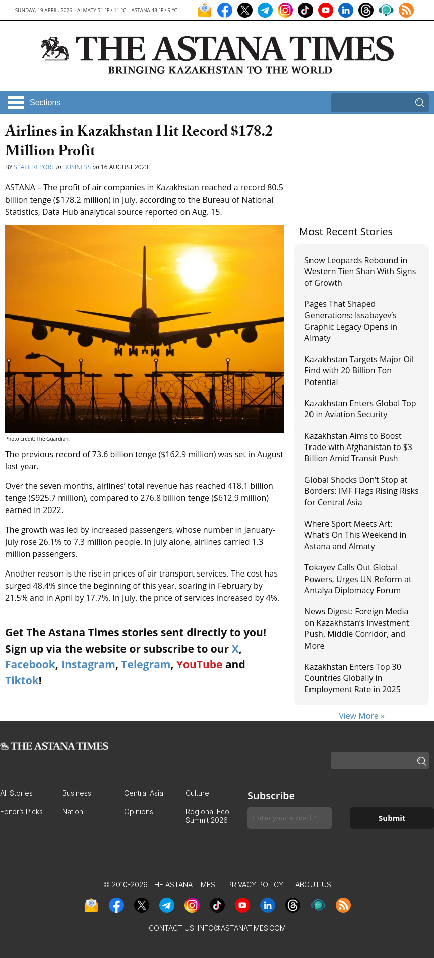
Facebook (30, 664)
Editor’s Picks (21, 811)
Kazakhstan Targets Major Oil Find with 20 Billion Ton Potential (359, 371)
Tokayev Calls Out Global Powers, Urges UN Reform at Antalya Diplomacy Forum (358, 579)
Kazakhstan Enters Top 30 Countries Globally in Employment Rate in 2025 (352, 678)
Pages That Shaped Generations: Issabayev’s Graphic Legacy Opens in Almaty (350, 320)
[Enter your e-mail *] (289, 818)
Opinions (138, 811)
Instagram (88, 664)
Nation (72, 811)
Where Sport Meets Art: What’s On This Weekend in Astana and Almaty (355, 535)
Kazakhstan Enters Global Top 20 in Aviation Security (360, 409)
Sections (45, 102)
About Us (313, 884)
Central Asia (143, 793)
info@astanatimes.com (242, 928)
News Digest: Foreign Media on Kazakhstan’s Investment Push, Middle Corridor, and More (356, 628)
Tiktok (22, 680)
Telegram (145, 664)
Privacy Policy (255, 884)
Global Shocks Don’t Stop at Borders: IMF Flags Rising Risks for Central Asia (361, 491)
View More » (362, 715)
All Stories (16, 793)
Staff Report (34, 167)
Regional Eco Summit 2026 (207, 815)
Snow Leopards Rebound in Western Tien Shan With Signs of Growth (360, 271)
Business (77, 167)
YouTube (199, 664)
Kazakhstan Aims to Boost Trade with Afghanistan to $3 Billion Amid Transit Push (358, 447)
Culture (197, 793)
